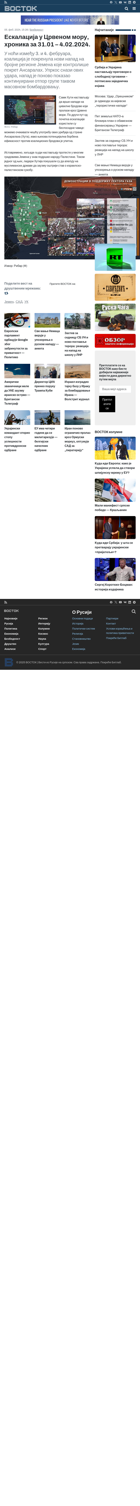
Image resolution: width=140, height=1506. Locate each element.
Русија (8, 623)
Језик (75, 643)
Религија (77, 633)
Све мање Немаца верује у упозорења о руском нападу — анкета (114, 170)
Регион (43, 618)
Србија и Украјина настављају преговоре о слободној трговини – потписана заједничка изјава (115, 67)
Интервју (44, 623)
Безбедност (36, 29)
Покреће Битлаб (116, 638)
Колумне (44, 628)
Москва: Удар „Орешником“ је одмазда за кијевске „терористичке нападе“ (114, 101)
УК (26, 302)
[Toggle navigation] (133, 8)
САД (19, 302)
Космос (43, 633)
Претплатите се (107, 404)
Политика (10, 628)
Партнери (112, 618)
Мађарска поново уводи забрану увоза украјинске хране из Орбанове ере (113, 209)
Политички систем (83, 628)
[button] (134, 9)
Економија (11, 633)
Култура (43, 643)
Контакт (111, 623)
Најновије (11, 618)
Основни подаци (82, 618)
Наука (42, 638)
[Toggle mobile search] (126, 8)
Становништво (81, 638)
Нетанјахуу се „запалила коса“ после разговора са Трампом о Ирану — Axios (113, 189)
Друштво (10, 643)
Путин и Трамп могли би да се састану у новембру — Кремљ (114, 229)
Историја (77, 623)
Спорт (42, 649)
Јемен (9, 302)
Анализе (10, 649)
